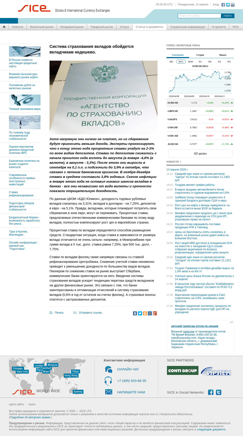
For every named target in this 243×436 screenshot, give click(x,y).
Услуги (124, 27)
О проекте (219, 27)
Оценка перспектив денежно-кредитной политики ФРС (21, 150)
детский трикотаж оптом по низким (194, 326)
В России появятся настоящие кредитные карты (24, 61)
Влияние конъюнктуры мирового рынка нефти (23, 76)
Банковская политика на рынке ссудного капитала (24, 164)
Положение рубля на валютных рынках (22, 87)
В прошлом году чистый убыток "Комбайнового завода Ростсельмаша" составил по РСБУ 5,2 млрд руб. (204, 287)
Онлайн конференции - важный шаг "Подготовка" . (23, 245)
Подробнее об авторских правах (30, 417)
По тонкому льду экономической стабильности (24, 134)
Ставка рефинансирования (21, 194)
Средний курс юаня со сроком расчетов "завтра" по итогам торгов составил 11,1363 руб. (202, 177)
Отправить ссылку (90, 312)
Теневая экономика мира (24, 107)
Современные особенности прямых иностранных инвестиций (22, 179)
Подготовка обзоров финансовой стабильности (21, 206)
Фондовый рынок (71, 27)
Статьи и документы (149, 27)
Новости (17, 27)
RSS (236, 27)
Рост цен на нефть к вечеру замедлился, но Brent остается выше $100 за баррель (202, 207)
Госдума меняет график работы (195, 184)
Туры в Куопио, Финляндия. (18, 233)
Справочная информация (187, 27)
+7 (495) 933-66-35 (131, 381)
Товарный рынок (101, 27)
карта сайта (16, 404)
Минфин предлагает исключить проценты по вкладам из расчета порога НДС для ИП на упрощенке (203, 309)
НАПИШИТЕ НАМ (131, 392)
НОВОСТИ (172, 161)
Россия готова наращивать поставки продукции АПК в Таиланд (197, 226)
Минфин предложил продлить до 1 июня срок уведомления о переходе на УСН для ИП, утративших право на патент (203, 216)
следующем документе (211, 429)
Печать (59, 312)
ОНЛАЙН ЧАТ (128, 369)
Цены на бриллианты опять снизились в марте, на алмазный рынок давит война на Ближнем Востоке (202, 235)
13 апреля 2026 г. (177, 169)
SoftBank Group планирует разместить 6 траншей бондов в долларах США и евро (201, 199)
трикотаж (188, 331)
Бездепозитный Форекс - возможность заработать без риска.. (24, 220)
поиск (31, 404)
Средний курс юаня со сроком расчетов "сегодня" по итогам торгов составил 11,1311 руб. (203, 260)
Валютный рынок (41, 27)
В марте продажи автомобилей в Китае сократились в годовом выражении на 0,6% (202, 191)
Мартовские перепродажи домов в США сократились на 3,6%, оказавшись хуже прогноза (200, 298)
